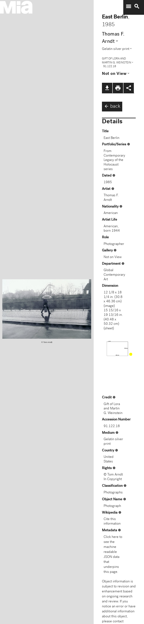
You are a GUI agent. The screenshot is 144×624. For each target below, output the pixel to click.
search (137, 6)
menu (128, 6)
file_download (107, 88)
